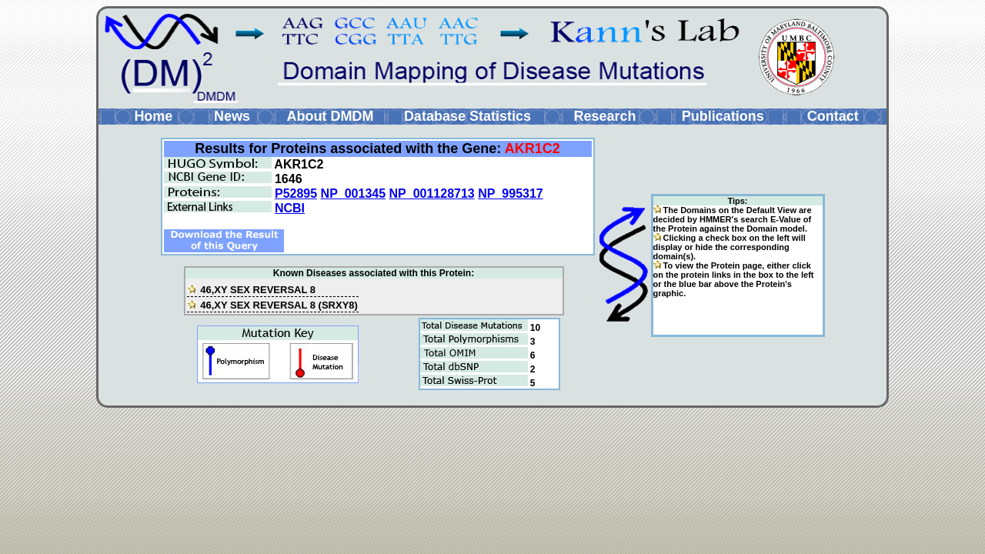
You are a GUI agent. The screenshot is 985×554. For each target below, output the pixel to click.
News (232, 116)
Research (604, 116)
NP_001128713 (432, 193)
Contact (833, 116)
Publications (723, 116)
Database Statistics (467, 116)
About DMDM (329, 116)
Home (153, 116)
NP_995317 (510, 193)
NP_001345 (353, 193)
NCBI (290, 208)
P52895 (296, 193)
